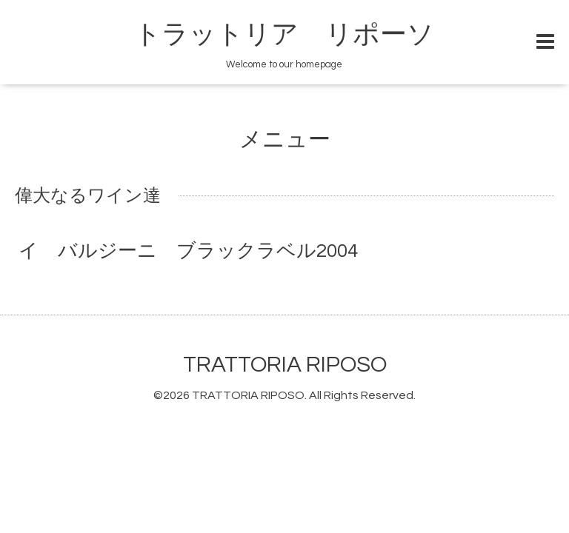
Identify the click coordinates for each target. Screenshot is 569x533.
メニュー (284, 139)
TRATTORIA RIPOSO (285, 364)
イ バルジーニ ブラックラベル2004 (188, 251)
